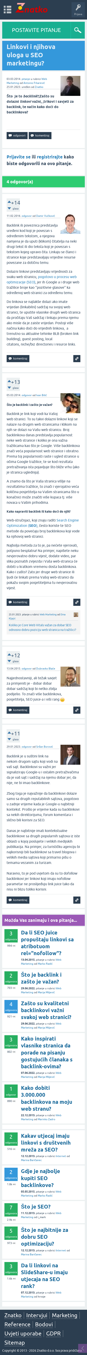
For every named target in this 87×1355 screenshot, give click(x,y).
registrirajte (50, 157)
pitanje (26, 79)
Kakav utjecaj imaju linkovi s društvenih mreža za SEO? (46, 1143)
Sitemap (14, 1342)
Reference (17, 1324)
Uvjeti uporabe (23, 1333)
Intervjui (36, 1315)
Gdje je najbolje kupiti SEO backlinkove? (40, 1178)
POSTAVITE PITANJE (36, 30)
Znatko (39, 87)
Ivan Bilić (41, 395)
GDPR (53, 1333)
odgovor (27, 215)
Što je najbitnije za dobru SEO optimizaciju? (44, 1237)
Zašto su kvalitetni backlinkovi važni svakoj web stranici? (46, 1010)
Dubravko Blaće (45, 668)
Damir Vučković (45, 215)
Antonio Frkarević (34, 83)
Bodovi (44, 1324)
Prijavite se (19, 157)
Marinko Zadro (46, 1119)
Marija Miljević (46, 992)
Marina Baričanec (31, 1160)
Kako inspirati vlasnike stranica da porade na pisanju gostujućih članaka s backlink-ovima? (47, 1052)
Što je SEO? (36, 1206)
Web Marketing (48, 614)
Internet (61, 1156)
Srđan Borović (44, 746)
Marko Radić (45, 963)
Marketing (64, 1315)
